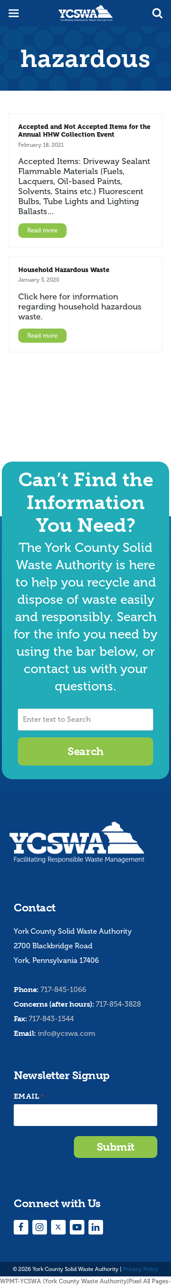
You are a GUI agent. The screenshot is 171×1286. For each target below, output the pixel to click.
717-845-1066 (63, 989)
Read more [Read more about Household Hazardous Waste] (42, 335)
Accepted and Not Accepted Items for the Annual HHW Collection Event (84, 130)
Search (85, 751)
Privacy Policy (140, 1269)
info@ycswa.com (66, 1033)
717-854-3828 (118, 1004)
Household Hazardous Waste (63, 269)
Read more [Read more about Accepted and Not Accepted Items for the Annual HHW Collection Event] (42, 230)
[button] (157, 13)
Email (29, 1097)
